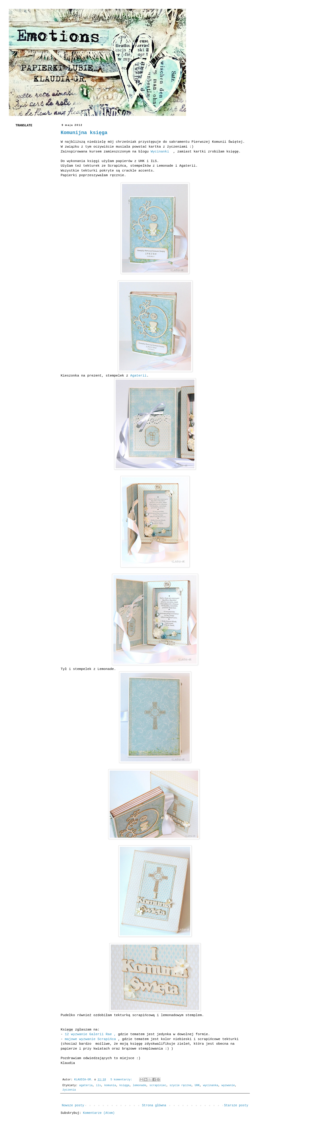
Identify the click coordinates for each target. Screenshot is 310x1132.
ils (98, 1085)
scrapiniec (157, 1085)
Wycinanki (162, 152)
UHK (197, 1085)
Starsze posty (236, 1105)
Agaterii (138, 376)
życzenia (69, 1089)
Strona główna (154, 1105)
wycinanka (210, 1085)
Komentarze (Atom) (99, 1113)
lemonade (139, 1085)
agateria (86, 1085)
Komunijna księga (84, 133)
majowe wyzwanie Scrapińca (90, 1039)
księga (124, 1085)
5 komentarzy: (122, 1079)
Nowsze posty (73, 1105)
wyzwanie (228, 1085)
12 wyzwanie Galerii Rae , (91, 1034)
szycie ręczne (180, 1085)
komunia (110, 1085)
